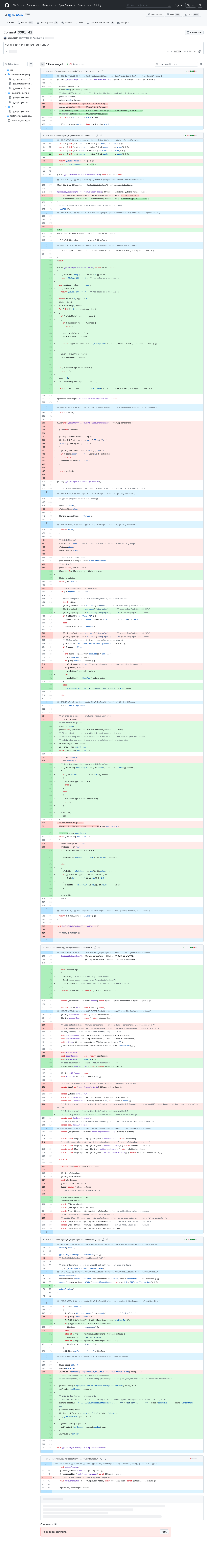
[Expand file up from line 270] (52, 181)
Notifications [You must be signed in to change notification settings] (155, 14)
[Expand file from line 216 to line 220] (52, 1128)
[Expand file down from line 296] (52, 243)
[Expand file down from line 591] (52, 909)
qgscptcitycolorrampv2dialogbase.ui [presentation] (30, 111)
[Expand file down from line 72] (52, 1299)
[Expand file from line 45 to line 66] (52, 1272)
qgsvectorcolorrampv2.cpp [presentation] (25, 83)
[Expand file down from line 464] (52, 523)
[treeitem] (21, 91)
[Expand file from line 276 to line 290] (52, 212)
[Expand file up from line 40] (52, 1244)
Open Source (67, 5)
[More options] (200, 71)
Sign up (190, 5)
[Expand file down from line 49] (52, 1491)
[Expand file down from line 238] (52, 1232)
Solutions (33, 5)
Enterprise (85, 5)
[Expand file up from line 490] (52, 76)
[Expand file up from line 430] (52, 409)
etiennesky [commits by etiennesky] (13, 37)
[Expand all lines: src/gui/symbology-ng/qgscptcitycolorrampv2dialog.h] (111, 1459)
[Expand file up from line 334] (52, 247)
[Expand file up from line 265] (52, 1303)
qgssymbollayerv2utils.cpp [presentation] (25, 79)
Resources (49, 5)
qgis (11, 15)
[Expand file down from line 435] (52, 492)
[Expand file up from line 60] (52, 140)
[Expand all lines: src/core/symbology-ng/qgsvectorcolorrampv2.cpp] (107, 135)
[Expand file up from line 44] (52, 1464)
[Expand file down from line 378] (52, 406)
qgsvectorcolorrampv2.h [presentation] (24, 88)
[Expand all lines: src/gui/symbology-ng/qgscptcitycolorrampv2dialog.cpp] (113, 1239)
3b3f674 (177, 51)
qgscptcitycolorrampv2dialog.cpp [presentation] (28, 97)
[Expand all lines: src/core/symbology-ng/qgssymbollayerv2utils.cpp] (108, 71)
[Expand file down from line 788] (52, 940)
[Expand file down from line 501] (52, 128)
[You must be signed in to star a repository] (192, 15)
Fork (173, 14)
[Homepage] (7, 5)
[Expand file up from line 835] (52, 912)
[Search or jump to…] (149, 5)
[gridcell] (124, 76)
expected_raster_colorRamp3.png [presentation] (27, 120)
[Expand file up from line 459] (52, 495)
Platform (19, 5)
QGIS (19, 15)
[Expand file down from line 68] (52, 178)
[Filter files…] (20, 64)
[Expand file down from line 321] (52, 1451)
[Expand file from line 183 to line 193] (52, 1011)
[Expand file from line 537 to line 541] (52, 702)
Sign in (178, 5)
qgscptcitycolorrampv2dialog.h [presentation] (27, 102)
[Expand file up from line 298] (52, 1358)
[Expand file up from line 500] (52, 526)
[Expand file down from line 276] (52, 1354)
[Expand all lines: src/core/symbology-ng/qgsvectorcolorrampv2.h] (105, 948)
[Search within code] (174, 64)
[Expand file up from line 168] (52, 952)
